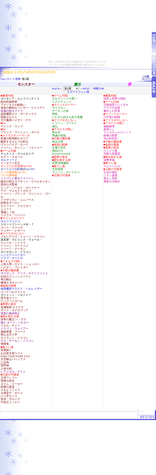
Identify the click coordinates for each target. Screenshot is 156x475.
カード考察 (13, 79)
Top (3, 79)
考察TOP (98, 88)
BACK (56, 88)
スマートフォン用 (78, 92)
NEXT (86, 88)
